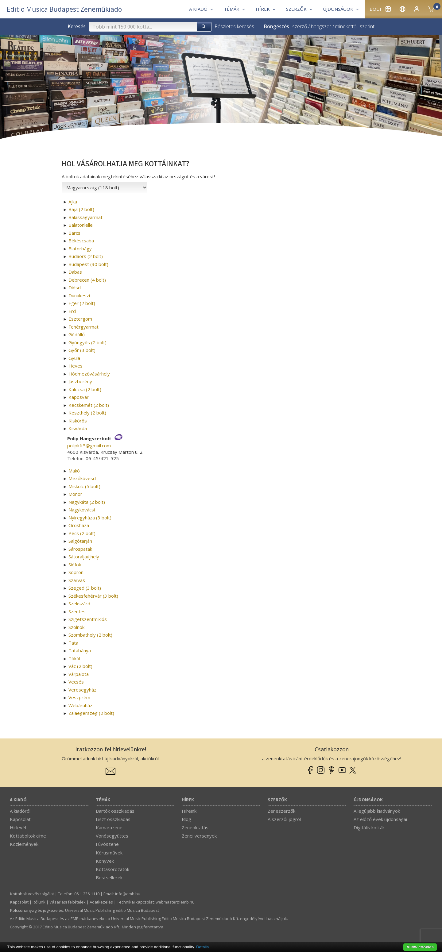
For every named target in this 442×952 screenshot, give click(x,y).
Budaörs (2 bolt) (85, 256)
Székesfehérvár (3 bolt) (93, 596)
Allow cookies (420, 947)
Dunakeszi (79, 295)
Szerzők (277, 800)
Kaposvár (78, 397)
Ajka (72, 201)
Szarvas (76, 580)
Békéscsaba (81, 240)
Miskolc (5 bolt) (84, 486)
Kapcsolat (20, 819)
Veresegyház (82, 690)
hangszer (321, 26)
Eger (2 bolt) (81, 303)
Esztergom (80, 319)
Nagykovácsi (81, 510)
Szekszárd (79, 603)
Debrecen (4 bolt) (87, 280)
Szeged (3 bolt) (84, 588)
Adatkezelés (101, 902)
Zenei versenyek (199, 836)
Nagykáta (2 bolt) (86, 502)
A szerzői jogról (284, 819)
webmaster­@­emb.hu (175, 902)
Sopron (75, 572)
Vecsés (76, 682)
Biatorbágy (80, 248)
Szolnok (76, 627)
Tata (73, 643)
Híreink (189, 811)
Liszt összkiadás (113, 819)
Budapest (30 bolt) (88, 264)
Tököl (74, 658)
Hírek (188, 800)
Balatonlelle (80, 225)
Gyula (74, 358)
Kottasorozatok (112, 869)
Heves (75, 366)
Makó (74, 471)
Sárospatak (80, 549)
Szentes (77, 611)
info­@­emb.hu (127, 893)
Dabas (75, 272)
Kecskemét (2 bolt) (88, 405)
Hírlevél (18, 827)
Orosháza (78, 525)
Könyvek (105, 861)
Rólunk (39, 902)
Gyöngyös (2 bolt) (87, 342)
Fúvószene (107, 844)
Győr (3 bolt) (81, 350)
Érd (72, 311)
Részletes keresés (234, 26)
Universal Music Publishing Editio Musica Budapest (112, 910)
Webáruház (80, 705)
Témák (103, 800)
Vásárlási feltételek (67, 902)
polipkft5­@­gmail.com (89, 445)
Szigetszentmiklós (87, 619)
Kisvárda (77, 428)
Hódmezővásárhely (89, 374)
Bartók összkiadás (115, 811)
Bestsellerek (109, 877)
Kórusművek (109, 853)
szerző (299, 26)
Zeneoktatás (195, 827)
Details (202, 947)
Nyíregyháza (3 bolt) (89, 518)
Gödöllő (76, 334)
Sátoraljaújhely (83, 556)
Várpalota (78, 674)
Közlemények (24, 844)
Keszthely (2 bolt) (87, 413)
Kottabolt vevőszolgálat (32, 893)
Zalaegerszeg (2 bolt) (91, 713)
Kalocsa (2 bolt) (84, 389)
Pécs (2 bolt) (81, 533)
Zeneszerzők (281, 811)
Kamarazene (109, 827)
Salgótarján (80, 541)
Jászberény (80, 381)
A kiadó (18, 800)
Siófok (74, 564)
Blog (186, 819)
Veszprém (79, 697)
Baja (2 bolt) (81, 209)
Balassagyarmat (85, 217)
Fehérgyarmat (83, 327)
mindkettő (345, 26)
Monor (75, 494)
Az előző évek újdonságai (380, 819)
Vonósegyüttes (112, 836)
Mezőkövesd (82, 478)
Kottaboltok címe (28, 836)
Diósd (74, 287)
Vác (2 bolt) (80, 666)
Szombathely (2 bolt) (90, 635)
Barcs (74, 233)
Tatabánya (79, 650)
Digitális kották (369, 827)
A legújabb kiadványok (377, 811)
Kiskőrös (77, 421)
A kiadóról (20, 811)
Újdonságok (368, 800)
